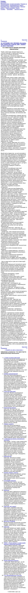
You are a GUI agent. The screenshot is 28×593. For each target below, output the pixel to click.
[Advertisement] (14, 24)
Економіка (3, 2)
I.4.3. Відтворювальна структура (13, 575)
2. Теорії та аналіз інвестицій (12, 357)
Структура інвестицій (9, 391)
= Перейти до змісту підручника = (14, 350)
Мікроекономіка (5, 4)
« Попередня (4, 40)
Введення (6, 490)
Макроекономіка (14, 6)
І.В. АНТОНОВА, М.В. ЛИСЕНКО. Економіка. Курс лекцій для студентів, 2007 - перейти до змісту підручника (13, 44)
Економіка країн (5, 6)
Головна (3, 9)
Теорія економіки (10, 8)
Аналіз (17, 8)
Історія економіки (15, 4)
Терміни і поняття (9, 424)
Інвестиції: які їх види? (10, 506)
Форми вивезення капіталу (11, 560)
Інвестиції (6, 526)
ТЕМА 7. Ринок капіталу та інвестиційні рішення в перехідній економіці (14, 543)
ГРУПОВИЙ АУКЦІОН (10, 480)
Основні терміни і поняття (11, 472)
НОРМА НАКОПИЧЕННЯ (11, 374)
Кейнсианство (7, 456)
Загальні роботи (18, 9)
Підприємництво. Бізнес (16, 5)
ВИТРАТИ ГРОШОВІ (9, 521)
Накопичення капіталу (10, 407)
